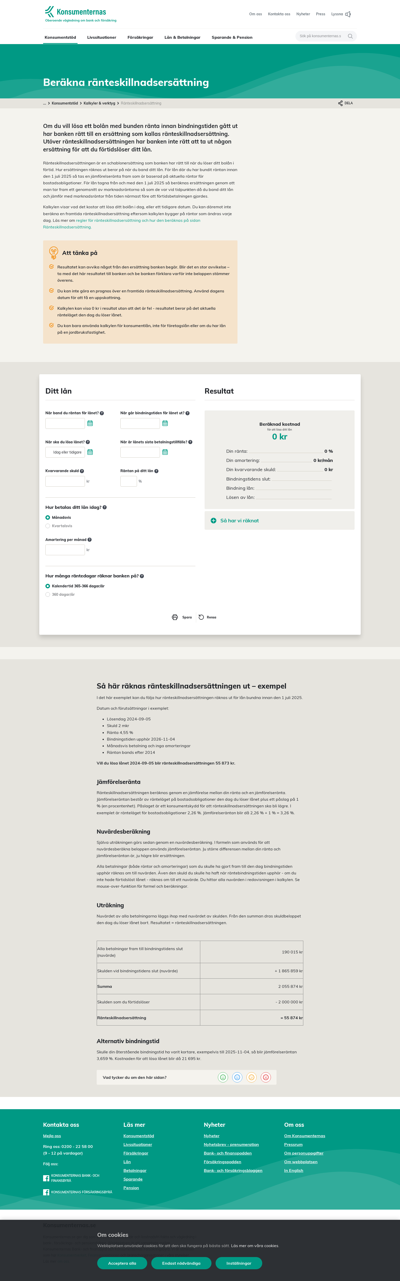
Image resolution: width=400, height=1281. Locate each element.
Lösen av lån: (240, 497)
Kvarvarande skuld (62, 471)
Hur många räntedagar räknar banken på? (92, 576)
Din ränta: (236, 451)
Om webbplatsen (301, 1161)
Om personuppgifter (303, 1153)
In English (293, 1170)
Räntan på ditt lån (136, 471)
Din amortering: (243, 460)
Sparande (133, 1179)
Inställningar (239, 1263)
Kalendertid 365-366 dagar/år (78, 586)
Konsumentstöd (60, 37)
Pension (131, 1187)
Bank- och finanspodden (228, 1153)
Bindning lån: (240, 488)
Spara (187, 617)
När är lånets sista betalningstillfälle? (153, 442)
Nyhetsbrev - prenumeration (231, 1144)
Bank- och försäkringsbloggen (233, 1170)
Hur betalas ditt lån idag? (73, 507)
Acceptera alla (122, 1263)
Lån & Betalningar (183, 37)
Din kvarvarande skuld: (251, 469)
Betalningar (134, 1170)
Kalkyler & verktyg (99, 103)
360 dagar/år (63, 594)
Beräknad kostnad (279, 426)
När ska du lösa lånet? (65, 442)
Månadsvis (61, 517)
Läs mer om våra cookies (254, 1245)
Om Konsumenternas (304, 1135)
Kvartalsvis (62, 526)
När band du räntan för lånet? (72, 413)
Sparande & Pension (232, 37)
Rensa (211, 617)
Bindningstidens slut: (248, 479)
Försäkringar (140, 37)
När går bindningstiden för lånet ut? (152, 413)
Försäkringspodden (222, 1161)
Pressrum (293, 1144)
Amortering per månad (65, 539)
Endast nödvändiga (181, 1263)
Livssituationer (101, 37)
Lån (127, 1161)
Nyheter (211, 1135)
